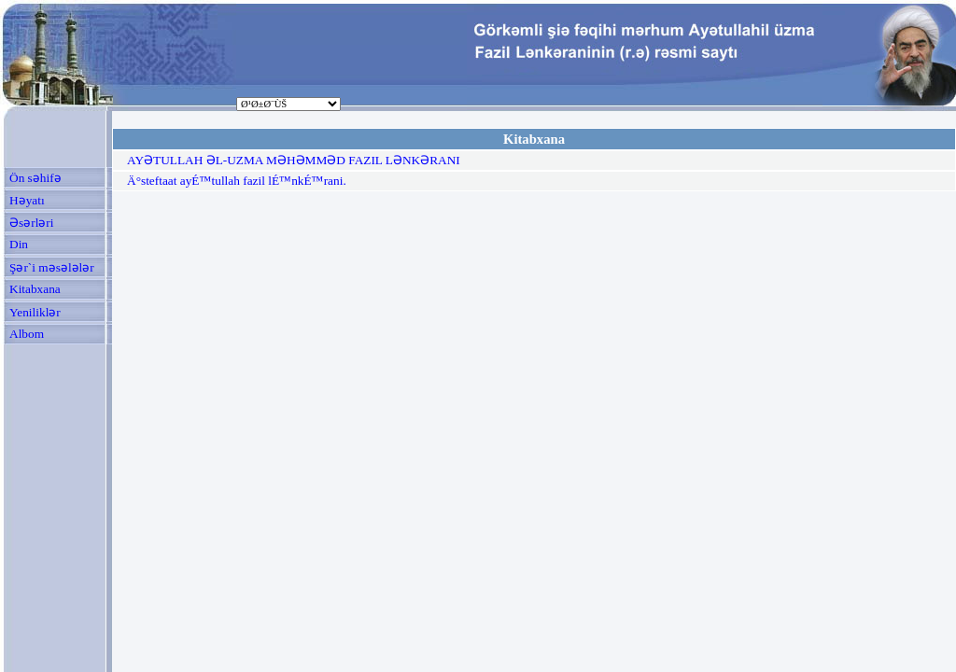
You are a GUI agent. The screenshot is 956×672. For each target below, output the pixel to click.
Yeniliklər (35, 312)
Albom (26, 334)
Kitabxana (35, 289)
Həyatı (27, 200)
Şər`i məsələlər (51, 267)
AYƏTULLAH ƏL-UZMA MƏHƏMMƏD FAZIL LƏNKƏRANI (293, 160)
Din (18, 244)
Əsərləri (31, 223)
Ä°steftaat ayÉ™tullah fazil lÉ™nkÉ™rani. (236, 181)
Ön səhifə (35, 178)
